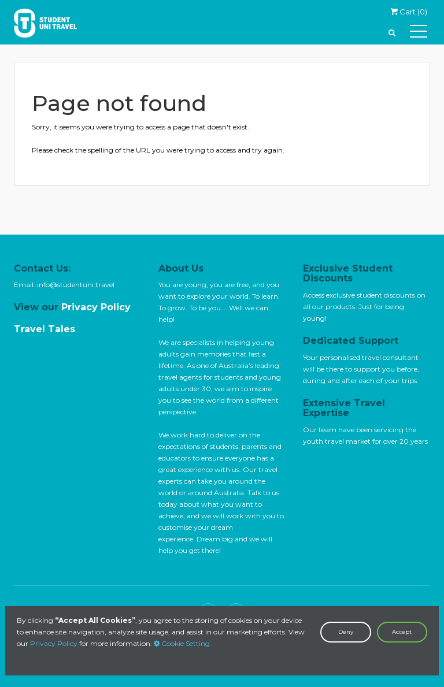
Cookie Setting (182, 643)
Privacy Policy (53, 643)
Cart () (408, 11)
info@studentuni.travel (75, 284)
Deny (345, 632)
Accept (402, 632)
